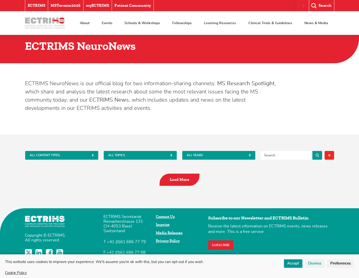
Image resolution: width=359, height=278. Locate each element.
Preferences (340, 263)
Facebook (50, 253)
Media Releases (169, 233)
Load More (179, 179)
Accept (293, 263)
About (85, 23)
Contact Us (165, 216)
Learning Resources (220, 23)
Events (107, 23)
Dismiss (314, 263)
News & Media (316, 23)
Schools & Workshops (142, 23)
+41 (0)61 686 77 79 (126, 242)
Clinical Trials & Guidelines (270, 23)
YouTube (60, 253)
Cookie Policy (16, 273)
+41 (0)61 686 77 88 (126, 253)
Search (317, 155)
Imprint (163, 224)
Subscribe (221, 245)
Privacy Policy (168, 241)
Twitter (29, 253)
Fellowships (182, 23)
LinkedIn (39, 253)
